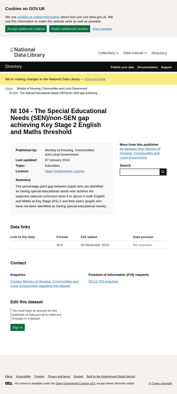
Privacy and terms (59, 376)
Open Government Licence (65, 171)
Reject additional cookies (69, 29)
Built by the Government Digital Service (111, 376)
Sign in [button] (18, 327)
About (9, 376)
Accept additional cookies (26, 29)
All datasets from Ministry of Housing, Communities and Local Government (140, 153)
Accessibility (23, 376)
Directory (159, 53)
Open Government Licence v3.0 (75, 383)
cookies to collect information (38, 17)
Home (9, 88)
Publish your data (122, 67)
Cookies (39, 376)
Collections (107, 53)
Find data (163, 171)
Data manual (134, 53)
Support (166, 67)
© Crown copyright (160, 383)
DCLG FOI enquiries (104, 281)
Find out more (95, 79)
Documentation (147, 67)
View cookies (102, 28)
